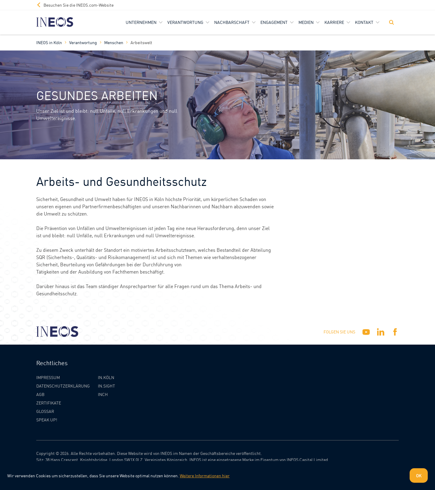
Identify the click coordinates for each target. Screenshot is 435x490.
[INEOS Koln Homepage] (54, 22)
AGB (40, 394)
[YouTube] (366, 332)
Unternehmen (141, 22)
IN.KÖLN (106, 377)
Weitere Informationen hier (205, 475)
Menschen (113, 42)
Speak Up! (46, 419)
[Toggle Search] (391, 22)
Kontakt (364, 22)
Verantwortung (185, 22)
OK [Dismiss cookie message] (418, 475)
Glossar (45, 411)
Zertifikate (48, 402)
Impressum (48, 377)
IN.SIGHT (106, 385)
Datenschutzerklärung (63, 385)
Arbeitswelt (141, 42)
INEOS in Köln (49, 42)
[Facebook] (395, 332)
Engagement (274, 22)
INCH (103, 394)
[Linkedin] (380, 332)
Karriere (334, 22)
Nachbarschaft (232, 22)
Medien (306, 22)
